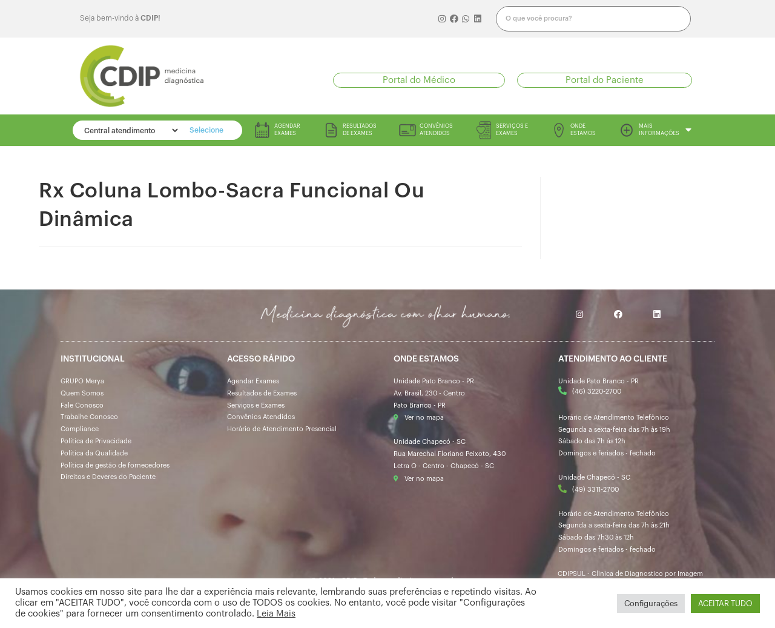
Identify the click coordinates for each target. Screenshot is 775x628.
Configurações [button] (651, 603)
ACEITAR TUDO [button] (725, 603)
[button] (419, 80)
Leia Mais (276, 613)
